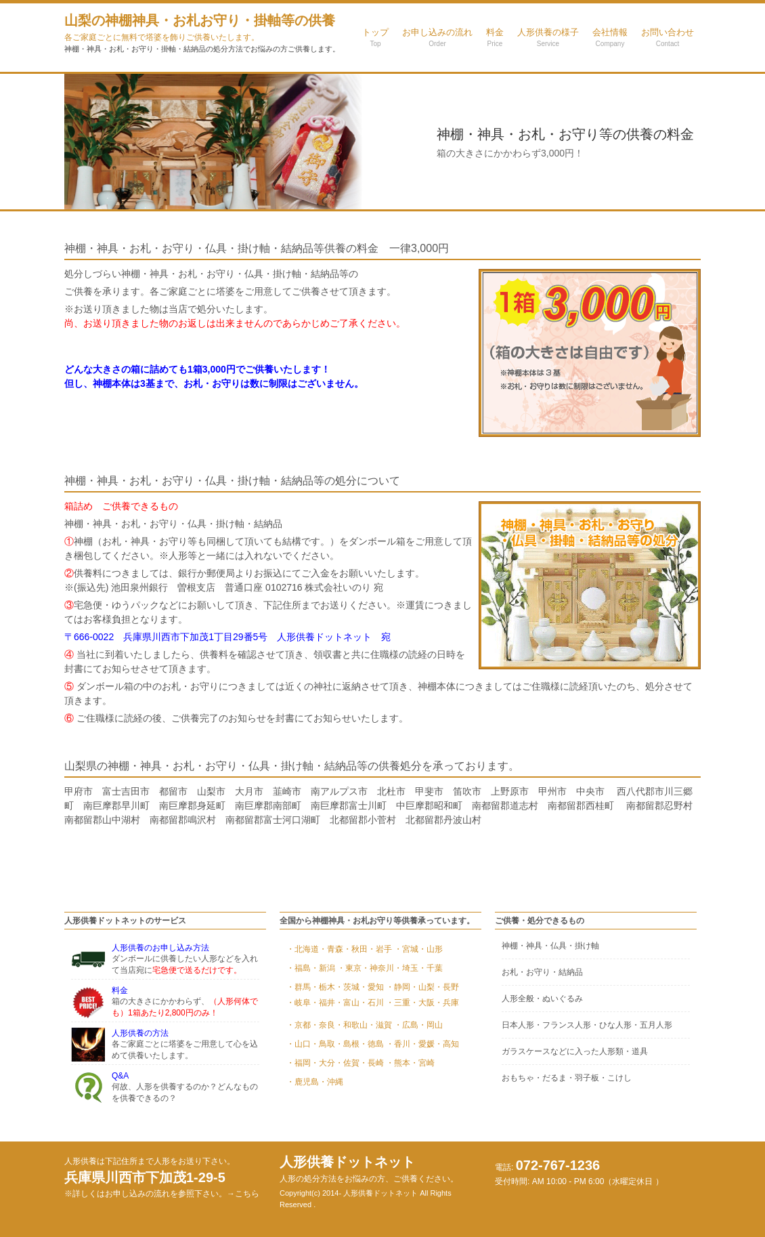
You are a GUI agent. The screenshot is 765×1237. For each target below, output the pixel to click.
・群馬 (298, 987)
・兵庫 (447, 1002)
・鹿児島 (302, 1082)
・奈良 (323, 1025)
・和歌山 (351, 1025)
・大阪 (422, 1002)
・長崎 (371, 1063)
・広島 (406, 1025)
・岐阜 (298, 1002)
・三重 (398, 1002)
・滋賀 (380, 1025)
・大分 (323, 1063)
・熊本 (398, 1063)
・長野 (447, 987)
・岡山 (430, 1025)
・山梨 (422, 987)
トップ (375, 37)
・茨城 (347, 987)
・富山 (347, 1002)
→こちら (243, 1193)
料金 (495, 37)
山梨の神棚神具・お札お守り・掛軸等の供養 (199, 27)
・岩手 (380, 949)
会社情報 (610, 37)
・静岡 (398, 987)
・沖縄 (331, 1082)
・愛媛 (422, 1044)
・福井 (323, 1002)
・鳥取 (323, 1044)
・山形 (430, 949)
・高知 (447, 1044)
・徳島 (371, 1044)
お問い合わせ (667, 37)
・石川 (371, 1002)
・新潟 (323, 968)
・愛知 (371, 987)
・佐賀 (347, 1063)
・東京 (349, 968)
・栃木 (323, 987)
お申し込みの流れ (437, 37)
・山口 (298, 1044)
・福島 (298, 968)
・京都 (298, 1025)
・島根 (347, 1044)
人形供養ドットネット (369, 1168)
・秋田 (355, 949)
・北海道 (302, 949)
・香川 (398, 1044)
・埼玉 (406, 968)
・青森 (331, 949)
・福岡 (298, 1063)
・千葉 (430, 968)
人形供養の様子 (548, 37)
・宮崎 (422, 1063)
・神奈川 (378, 968)
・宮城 (406, 949)
